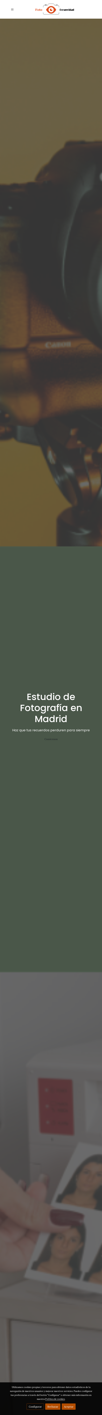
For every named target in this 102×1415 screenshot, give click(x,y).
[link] (51, 9)
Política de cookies (55, 1398)
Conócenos (51, 739)
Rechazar (52, 1406)
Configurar (35, 1406)
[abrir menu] (12, 9)
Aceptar (68, 1406)
